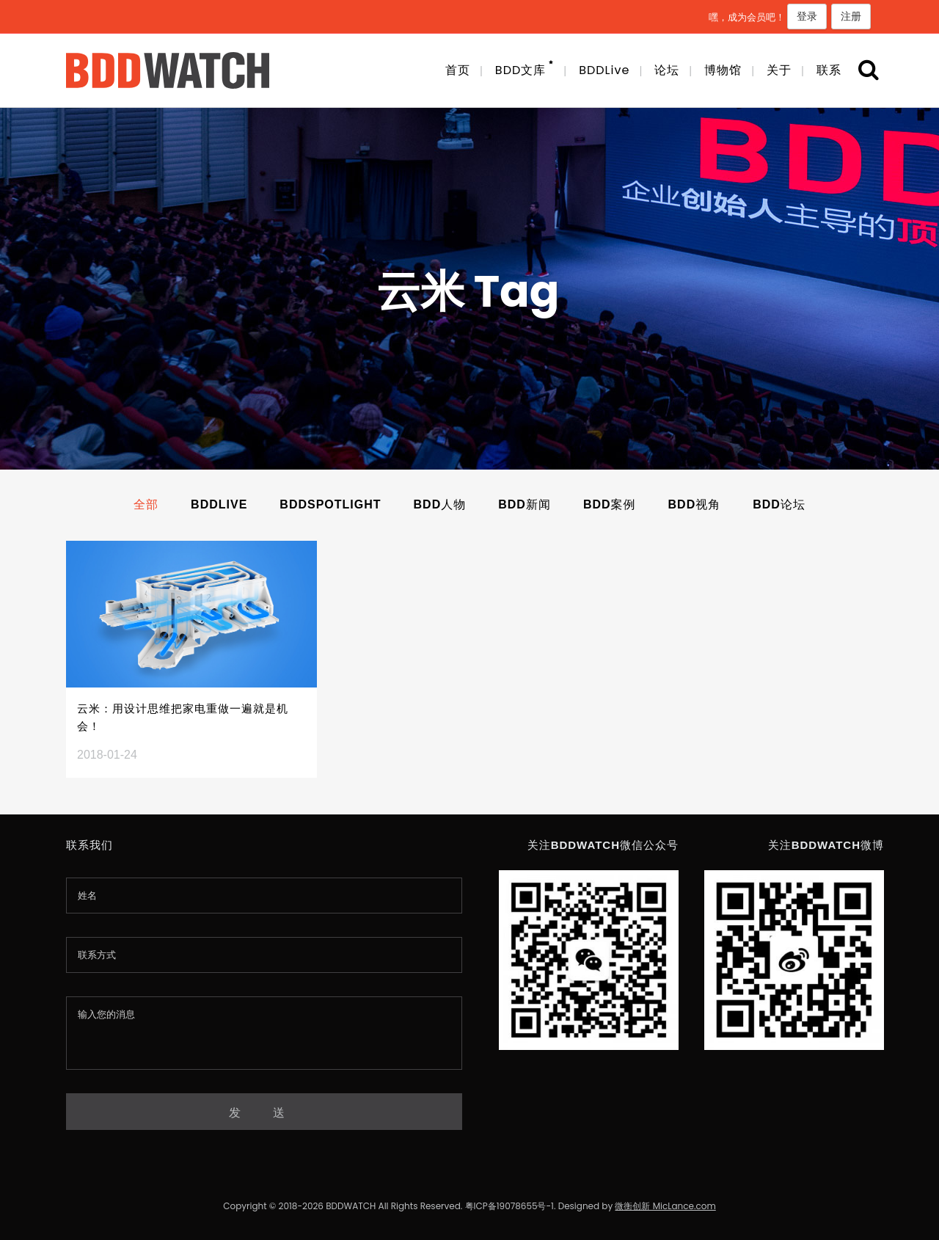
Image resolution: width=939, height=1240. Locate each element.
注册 (851, 16)
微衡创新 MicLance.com (665, 1206)
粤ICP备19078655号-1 (509, 1206)
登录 (807, 16)
